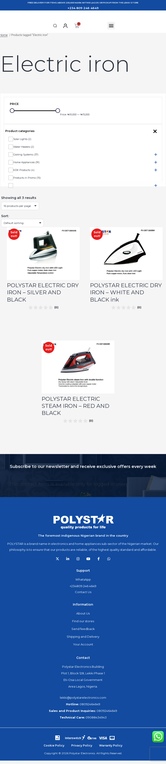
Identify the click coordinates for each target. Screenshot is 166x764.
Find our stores (83, 625)
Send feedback (83, 633)
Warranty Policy (110, 749)
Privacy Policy (81, 749)
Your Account (83, 648)
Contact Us (83, 596)
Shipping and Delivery (83, 641)
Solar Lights (22, 143)
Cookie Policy (54, 749)
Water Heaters (23, 150)
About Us (83, 617)
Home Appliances (26, 166)
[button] (55, 30)
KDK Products (23, 174)
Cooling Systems (25, 158)
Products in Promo (27, 181)
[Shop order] (22, 227)
